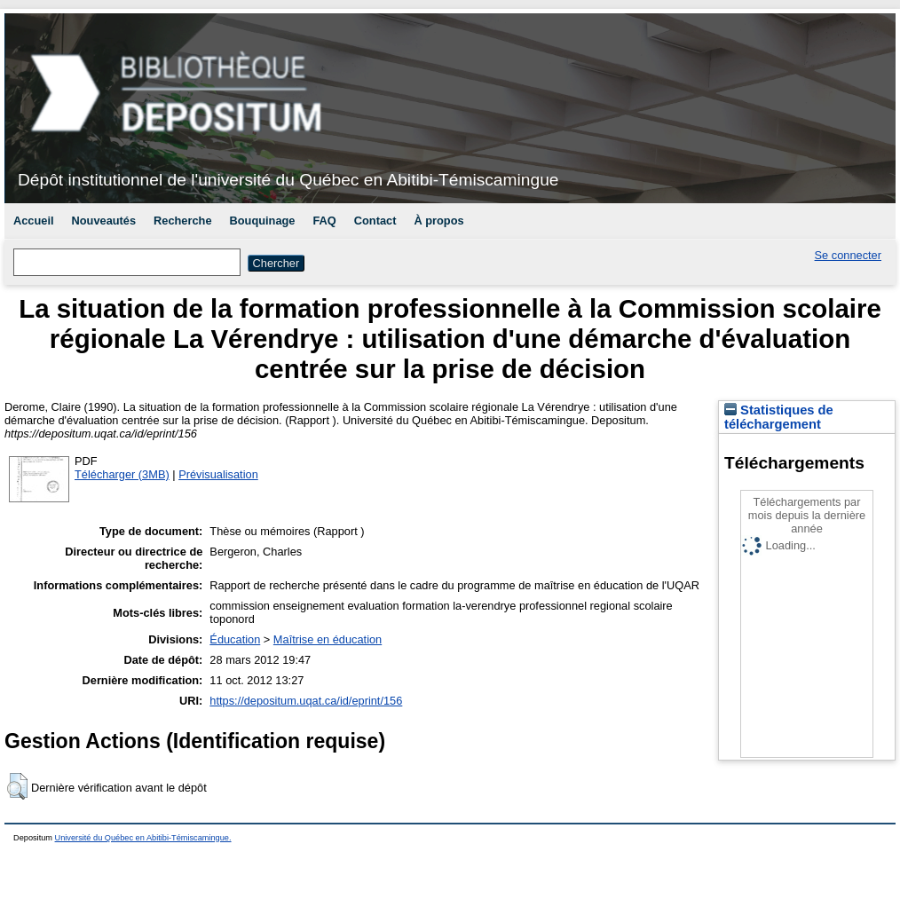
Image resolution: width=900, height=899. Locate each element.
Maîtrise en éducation (327, 639)
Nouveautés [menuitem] (104, 220)
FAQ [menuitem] (324, 220)
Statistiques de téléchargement (778, 417)
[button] (17, 786)
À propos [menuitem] (438, 220)
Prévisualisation (218, 474)
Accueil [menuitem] (33, 220)
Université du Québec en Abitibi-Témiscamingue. (143, 837)
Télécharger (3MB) (122, 474)
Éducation (234, 639)
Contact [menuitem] (375, 220)
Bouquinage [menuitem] (263, 220)
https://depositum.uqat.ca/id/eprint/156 (305, 700)
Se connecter (848, 255)
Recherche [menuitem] (182, 220)
